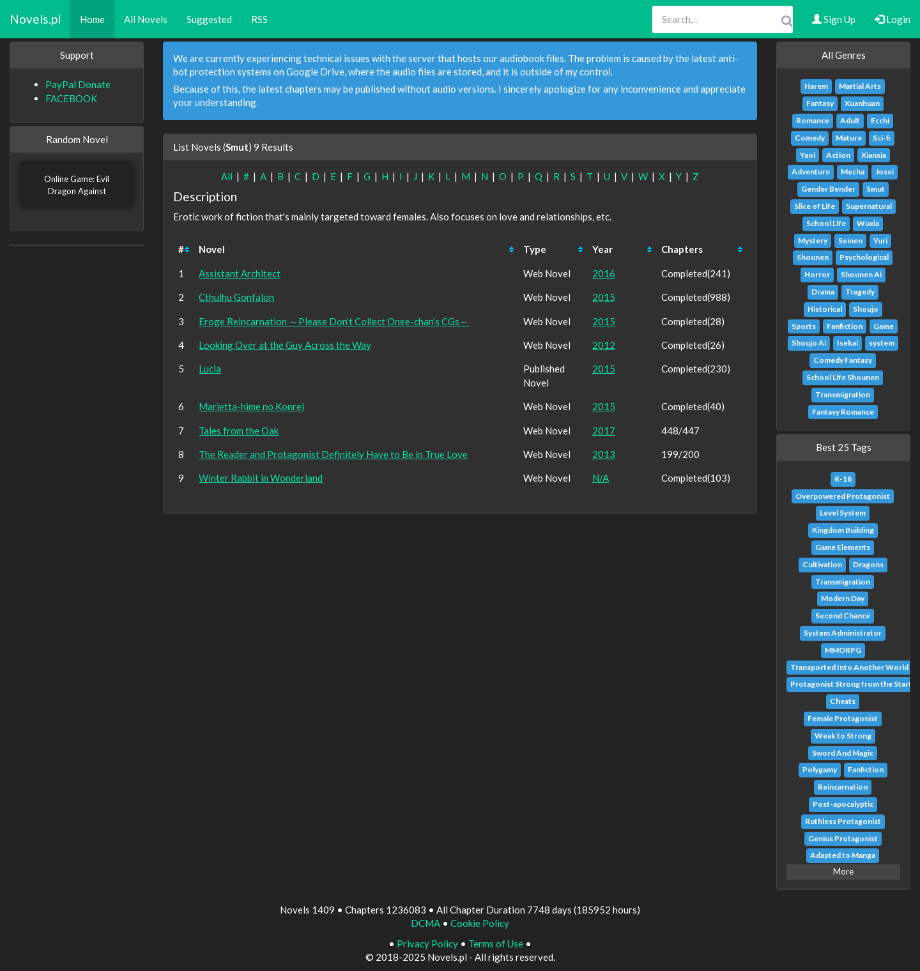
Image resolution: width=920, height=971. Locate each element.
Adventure (811, 171)
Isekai (847, 343)
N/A (600, 478)
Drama (822, 291)
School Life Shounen (842, 377)
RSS (259, 19)
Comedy (810, 137)
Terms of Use (495, 943)
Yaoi (807, 155)
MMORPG (843, 650)
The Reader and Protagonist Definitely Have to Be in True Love (333, 454)
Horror (817, 274)
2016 (603, 273)
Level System (843, 512)
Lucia (210, 368)
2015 (603, 297)
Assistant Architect (239, 273)
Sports (804, 326)
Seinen (850, 240)
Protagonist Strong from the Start (851, 684)
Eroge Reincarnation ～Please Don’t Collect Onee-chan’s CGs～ (334, 321)
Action (838, 155)
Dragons (868, 564)
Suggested (209, 19)
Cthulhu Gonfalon (236, 297)
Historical (825, 309)
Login (892, 19)
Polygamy (819, 769)
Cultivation (822, 564)
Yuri (880, 240)
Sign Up (833, 19)
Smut (875, 189)
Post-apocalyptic (843, 804)
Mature (849, 137)
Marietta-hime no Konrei (251, 406)
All (227, 176)
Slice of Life (814, 206)
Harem (816, 86)
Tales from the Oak (239, 430)
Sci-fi (882, 137)
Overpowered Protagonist (842, 496)
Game (883, 326)
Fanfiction (844, 326)
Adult (850, 120)
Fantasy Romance (843, 412)
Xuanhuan (862, 103)
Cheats (842, 701)
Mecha (852, 171)
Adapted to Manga (842, 855)
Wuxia (868, 223)
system (881, 343)
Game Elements (842, 547)
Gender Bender (828, 189)
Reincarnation (843, 786)
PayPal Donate (78, 84)
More (843, 871)
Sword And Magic (842, 753)
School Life (826, 223)
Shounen (813, 257)
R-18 (843, 479)
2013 (603, 454)
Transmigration (842, 394)
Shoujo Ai (809, 343)
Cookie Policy (479, 923)
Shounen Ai (861, 274)
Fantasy (820, 103)
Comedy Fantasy (842, 360)
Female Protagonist (843, 718)
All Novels (145, 19)
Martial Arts (860, 86)
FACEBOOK (71, 98)
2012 (603, 345)
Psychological (864, 257)
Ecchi (880, 120)
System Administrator (843, 633)
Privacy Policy (427, 943)
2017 (603, 430)
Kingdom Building (843, 530)
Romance (812, 120)
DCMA (425, 923)
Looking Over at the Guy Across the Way (285, 345)
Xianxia (873, 155)
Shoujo (865, 309)
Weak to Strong (843, 735)
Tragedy (860, 291)
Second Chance (842, 615)
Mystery (812, 240)
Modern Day (842, 598)
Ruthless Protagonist (843, 821)
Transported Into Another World (849, 667)
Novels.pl (35, 18)
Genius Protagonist (843, 838)
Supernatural (869, 206)
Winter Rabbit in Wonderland (261, 478)
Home (92, 19)
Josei (884, 171)
